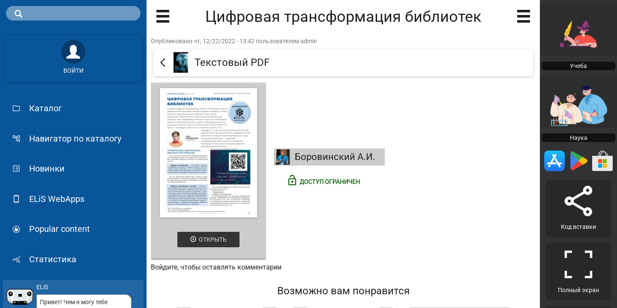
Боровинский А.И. (325, 157)
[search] (73, 13)
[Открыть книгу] (208, 152)
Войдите (164, 267)
